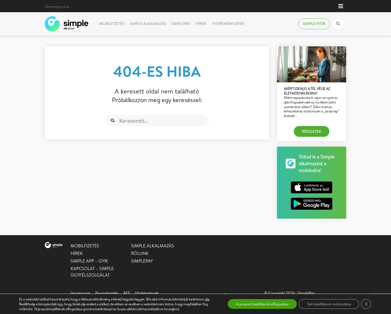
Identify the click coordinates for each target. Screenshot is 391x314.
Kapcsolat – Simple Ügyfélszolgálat (92, 272)
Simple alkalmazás (148, 23)
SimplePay (180, 23)
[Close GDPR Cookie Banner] (366, 304)
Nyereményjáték (228, 23)
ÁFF (126, 293)
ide (207, 299)
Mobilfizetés (111, 23)
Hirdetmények (147, 293)
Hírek (200, 23)
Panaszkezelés (106, 293)
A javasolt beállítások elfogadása (262, 304)
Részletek (311, 131)
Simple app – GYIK (89, 261)
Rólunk (140, 253)
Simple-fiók (314, 23)
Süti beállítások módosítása (329, 304)
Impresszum (80, 293)
